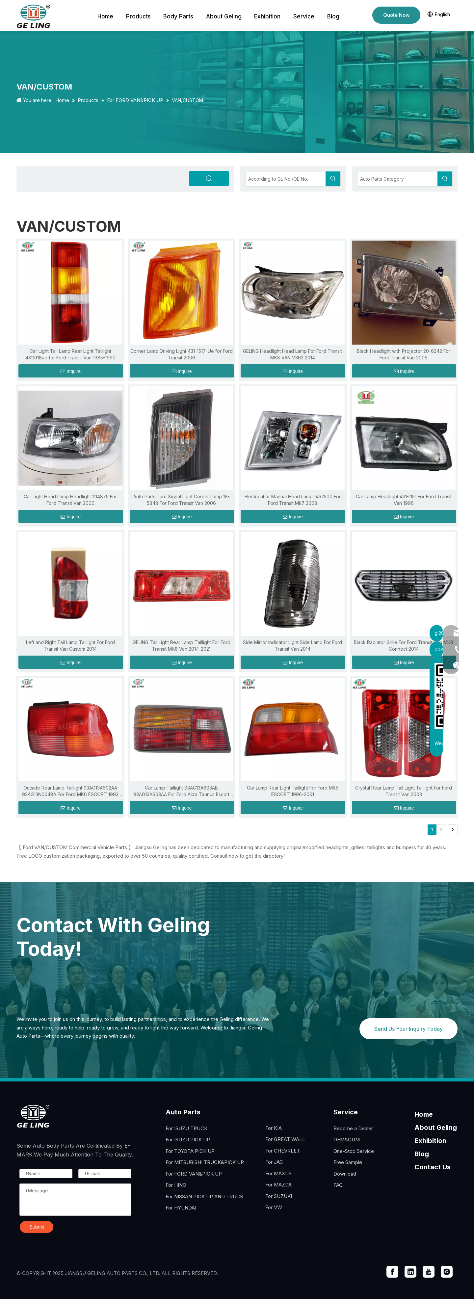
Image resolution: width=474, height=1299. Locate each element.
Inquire (71, 371)
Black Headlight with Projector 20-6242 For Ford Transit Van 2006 (403, 354)
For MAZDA (278, 1185)
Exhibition (430, 1141)
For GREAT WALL (285, 1139)
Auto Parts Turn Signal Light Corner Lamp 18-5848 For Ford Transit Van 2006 (181, 500)
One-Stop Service (353, 1151)
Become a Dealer (353, 1128)
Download (344, 1174)
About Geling (435, 1127)
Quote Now (396, 15)
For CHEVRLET (282, 1151)
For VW (273, 1207)
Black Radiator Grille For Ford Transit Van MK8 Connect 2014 (403, 645)
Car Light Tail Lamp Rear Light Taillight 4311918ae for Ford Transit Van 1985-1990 (70, 354)
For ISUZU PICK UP (188, 1139)
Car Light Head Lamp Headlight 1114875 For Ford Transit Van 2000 (70, 500)
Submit (37, 1227)
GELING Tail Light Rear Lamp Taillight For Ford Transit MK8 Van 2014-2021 (181, 645)
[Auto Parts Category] (397, 178)
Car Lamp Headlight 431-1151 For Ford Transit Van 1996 (404, 500)
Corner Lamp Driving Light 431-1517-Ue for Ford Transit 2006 (181, 354)
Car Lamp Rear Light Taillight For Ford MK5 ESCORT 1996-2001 (292, 791)
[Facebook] (392, 1272)
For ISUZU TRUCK (186, 1128)
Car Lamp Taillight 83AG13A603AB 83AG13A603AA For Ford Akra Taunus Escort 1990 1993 (181, 791)
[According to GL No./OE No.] (286, 178)
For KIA (273, 1128)
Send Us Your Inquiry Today (408, 1029)
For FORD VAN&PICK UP (194, 1174)
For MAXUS (278, 1173)
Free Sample (347, 1162)
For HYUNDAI (181, 1208)
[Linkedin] (410, 1272)
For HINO (176, 1185)
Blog (421, 1154)
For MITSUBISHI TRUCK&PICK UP (205, 1162)
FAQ (338, 1185)
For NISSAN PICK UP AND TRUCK (204, 1196)
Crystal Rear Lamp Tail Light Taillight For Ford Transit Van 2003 (403, 791)
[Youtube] (428, 1272)
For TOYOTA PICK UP (190, 1151)
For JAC (274, 1162)
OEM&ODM (346, 1139)
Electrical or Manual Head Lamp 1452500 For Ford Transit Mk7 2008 (293, 500)
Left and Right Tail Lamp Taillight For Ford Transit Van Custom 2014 (70, 645)
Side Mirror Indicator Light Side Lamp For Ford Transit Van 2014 (292, 645)
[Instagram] (447, 1272)
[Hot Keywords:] (333, 178)
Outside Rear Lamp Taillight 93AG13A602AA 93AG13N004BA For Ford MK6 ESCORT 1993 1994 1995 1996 (70, 791)
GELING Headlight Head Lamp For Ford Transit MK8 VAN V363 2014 (292, 354)
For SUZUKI (278, 1196)
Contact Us (432, 1167)
